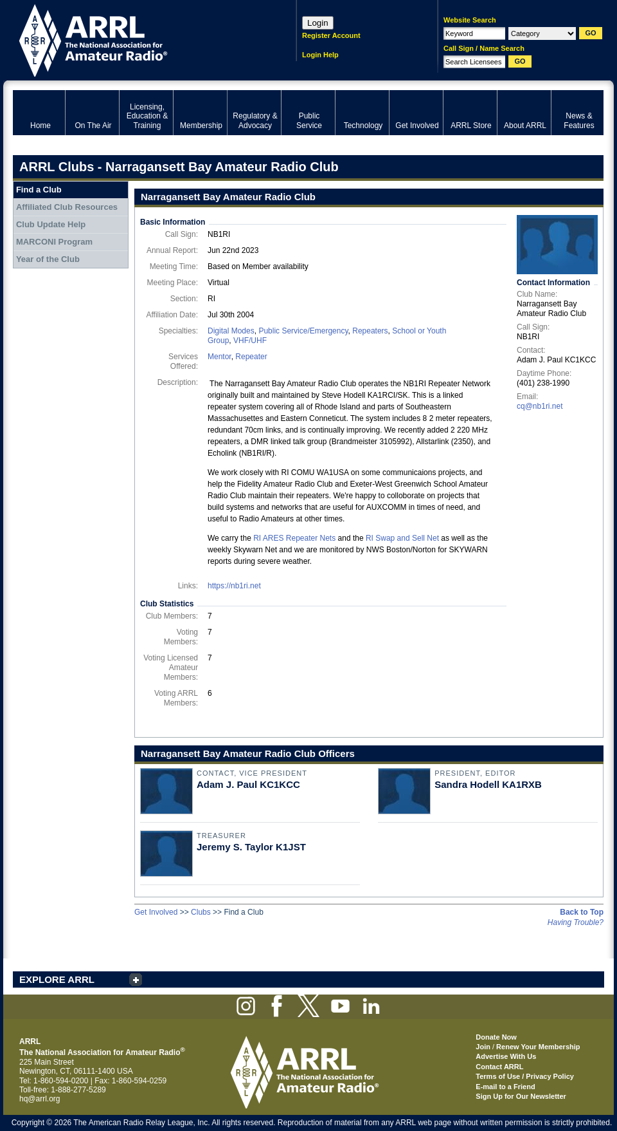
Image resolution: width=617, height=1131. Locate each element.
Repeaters (370, 330)
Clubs (201, 912)
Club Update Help (50, 224)
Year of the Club (48, 259)
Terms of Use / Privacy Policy (525, 1076)
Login (317, 23)
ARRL (138, 39)
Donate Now (496, 1037)
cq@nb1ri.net (540, 406)
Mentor (219, 356)
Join (483, 1047)
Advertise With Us (506, 1056)
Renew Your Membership (538, 1047)
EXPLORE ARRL (56, 979)
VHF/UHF (250, 340)
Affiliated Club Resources (67, 207)
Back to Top (582, 912)
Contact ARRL (499, 1066)
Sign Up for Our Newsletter (521, 1096)
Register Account (331, 35)
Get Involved (155, 912)
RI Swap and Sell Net (402, 538)
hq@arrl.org (39, 1098)
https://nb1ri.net (234, 585)
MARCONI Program (54, 242)
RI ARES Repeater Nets (294, 538)
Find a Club (39, 189)
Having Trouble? (576, 922)
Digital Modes (231, 330)
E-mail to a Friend (505, 1086)
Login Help (320, 55)
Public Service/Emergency (303, 330)
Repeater (251, 356)
